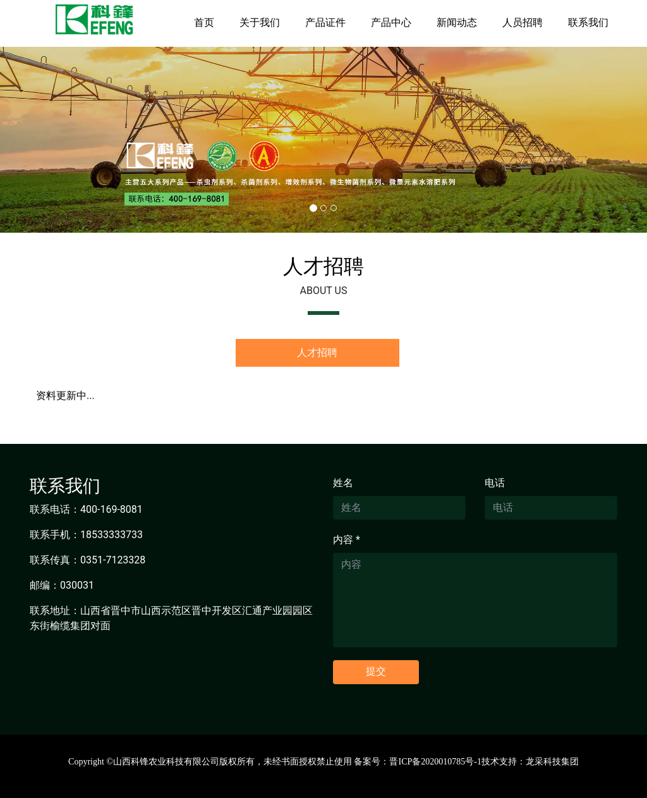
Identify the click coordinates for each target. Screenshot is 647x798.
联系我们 (588, 22)
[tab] (317, 353)
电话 (495, 483)
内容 (346, 540)
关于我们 (259, 22)
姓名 (343, 483)
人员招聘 (522, 22)
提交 (376, 671)
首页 (204, 22)
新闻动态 (457, 22)
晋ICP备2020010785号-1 (435, 761)
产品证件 (325, 22)
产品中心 (391, 22)
